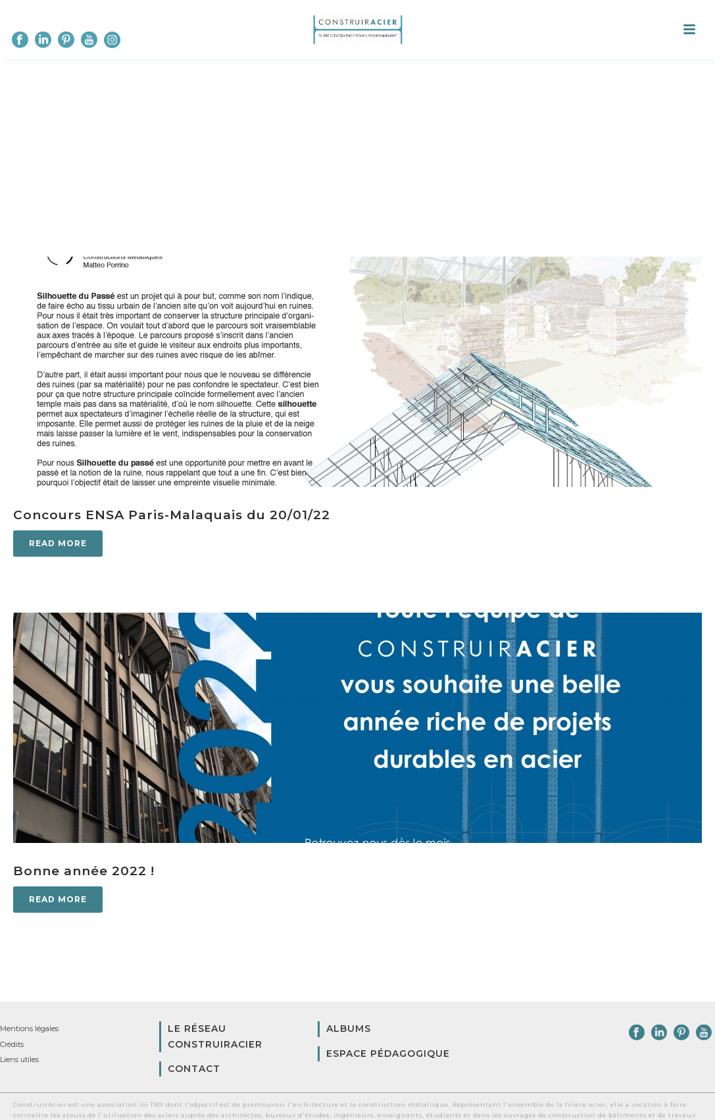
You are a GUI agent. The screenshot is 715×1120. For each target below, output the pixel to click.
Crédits (12, 1044)
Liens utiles (19, 1059)
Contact (194, 1069)
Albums (348, 1028)
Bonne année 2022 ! (84, 870)
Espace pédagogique (388, 1053)
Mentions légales (29, 1028)
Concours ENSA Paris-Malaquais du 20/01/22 (171, 514)
